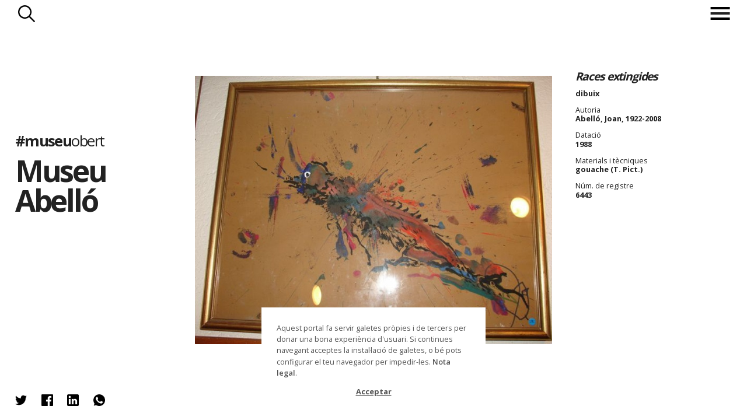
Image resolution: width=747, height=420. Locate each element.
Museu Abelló (61, 185)
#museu (59, 140)
